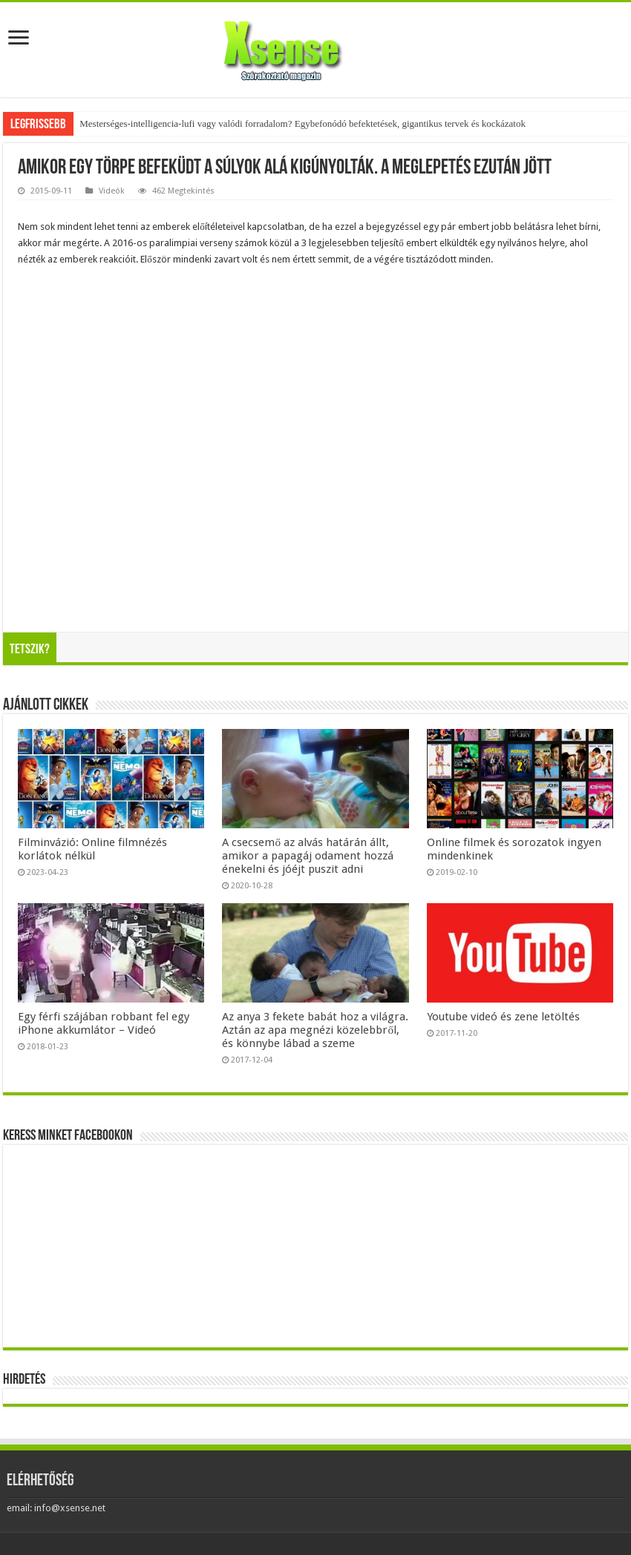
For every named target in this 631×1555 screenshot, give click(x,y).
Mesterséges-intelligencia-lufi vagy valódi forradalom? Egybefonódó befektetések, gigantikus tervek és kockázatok (302, 123)
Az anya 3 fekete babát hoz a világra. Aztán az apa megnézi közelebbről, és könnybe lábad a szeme (315, 1030)
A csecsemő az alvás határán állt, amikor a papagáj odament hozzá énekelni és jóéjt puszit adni (307, 856)
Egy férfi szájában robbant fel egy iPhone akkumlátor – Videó (103, 1023)
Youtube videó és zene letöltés (503, 1016)
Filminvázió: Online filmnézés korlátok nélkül (92, 849)
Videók (112, 191)
